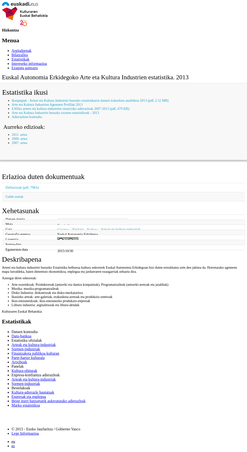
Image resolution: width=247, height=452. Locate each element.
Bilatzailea (19, 55)
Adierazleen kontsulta (27, 117)
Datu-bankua (21, 336)
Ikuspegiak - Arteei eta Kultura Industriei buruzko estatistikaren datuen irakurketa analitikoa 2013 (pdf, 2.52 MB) (90, 100)
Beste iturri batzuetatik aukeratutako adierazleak (48, 401)
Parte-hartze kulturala (28, 358)
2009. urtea (19, 139)
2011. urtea (19, 134)
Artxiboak (19, 362)
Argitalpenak (21, 51)
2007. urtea (19, 143)
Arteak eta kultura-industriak (33, 345)
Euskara (78, 229)
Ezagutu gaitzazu (24, 68)
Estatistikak (20, 59)
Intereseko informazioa (29, 64)
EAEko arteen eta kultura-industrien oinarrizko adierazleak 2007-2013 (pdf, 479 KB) (70, 109)
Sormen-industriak (25, 349)
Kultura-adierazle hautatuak (32, 392)
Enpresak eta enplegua (28, 397)
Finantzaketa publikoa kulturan (35, 353)
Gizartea (63, 229)
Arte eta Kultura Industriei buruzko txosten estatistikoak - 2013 (55, 113)
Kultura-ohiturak (24, 371)
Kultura (92, 229)
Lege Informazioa (25, 433)
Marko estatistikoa (25, 405)
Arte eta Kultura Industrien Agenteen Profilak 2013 (47, 104)
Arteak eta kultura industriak (120, 229)
